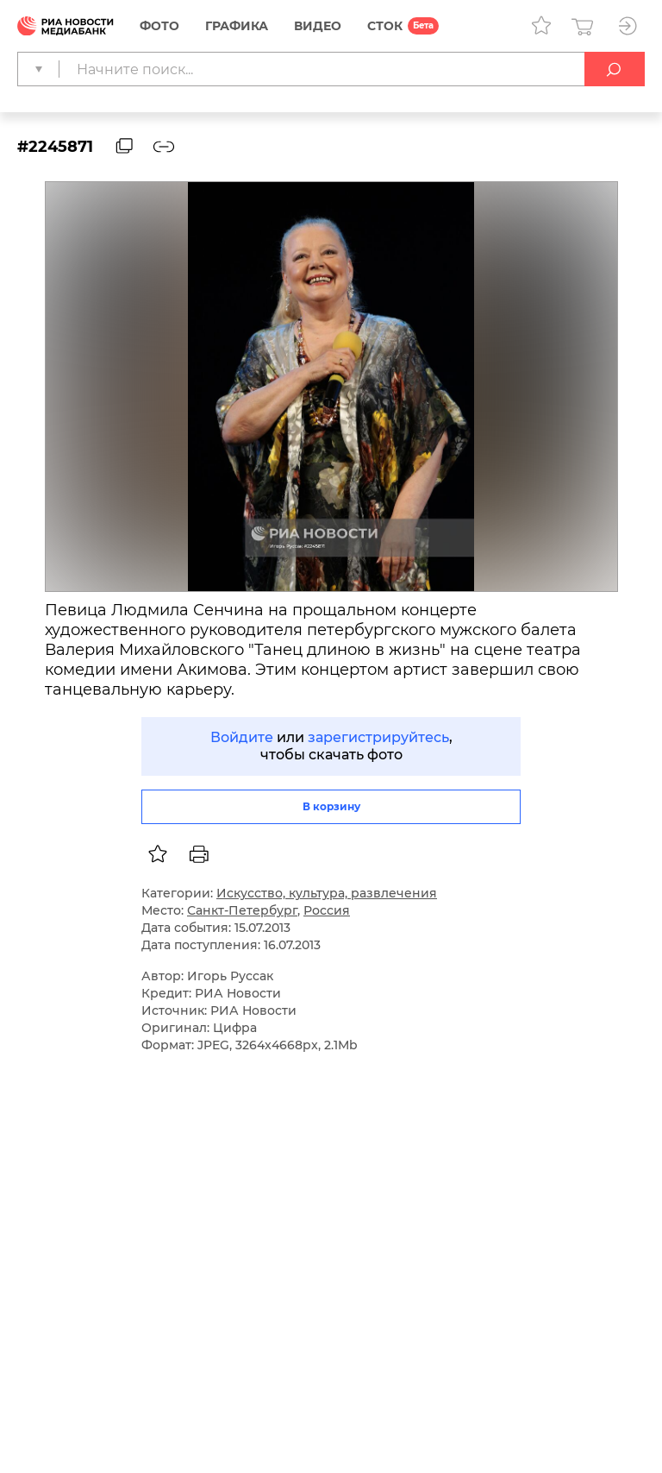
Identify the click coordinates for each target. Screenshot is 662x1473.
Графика (236, 26)
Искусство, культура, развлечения (326, 893)
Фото (159, 26)
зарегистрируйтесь (378, 737)
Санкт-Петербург (242, 910)
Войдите (241, 737)
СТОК (385, 26)
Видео (317, 26)
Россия (326, 910)
